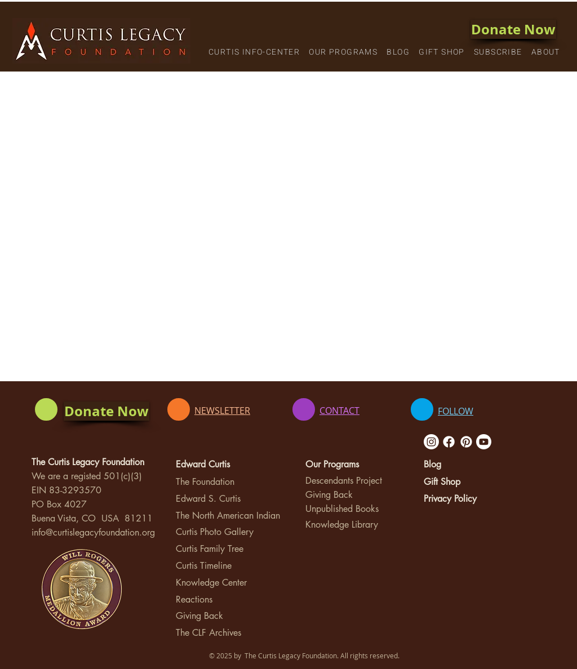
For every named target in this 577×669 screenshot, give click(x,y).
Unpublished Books (342, 509)
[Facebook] (448, 441)
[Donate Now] (513, 29)
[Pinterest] (466, 441)
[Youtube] (483, 441)
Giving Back (199, 616)
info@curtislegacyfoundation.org (93, 532)
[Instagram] (431, 441)
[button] (254, 53)
